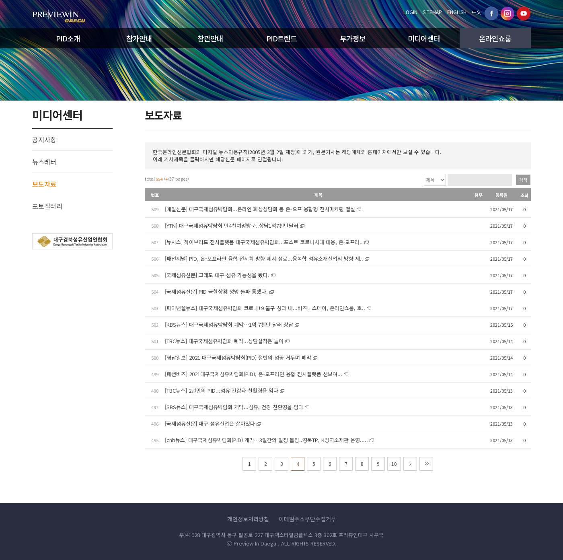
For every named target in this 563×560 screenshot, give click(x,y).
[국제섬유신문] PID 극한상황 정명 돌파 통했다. (216, 291)
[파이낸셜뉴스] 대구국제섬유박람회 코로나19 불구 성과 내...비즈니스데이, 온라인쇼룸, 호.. (265, 308)
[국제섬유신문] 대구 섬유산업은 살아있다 (210, 423)
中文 (476, 11)
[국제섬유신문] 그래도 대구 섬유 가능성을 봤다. (217, 275)
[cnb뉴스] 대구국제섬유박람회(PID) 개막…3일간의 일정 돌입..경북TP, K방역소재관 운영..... (266, 440)
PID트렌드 (281, 38)
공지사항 (44, 139)
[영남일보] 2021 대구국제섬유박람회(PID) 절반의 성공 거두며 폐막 (238, 357)
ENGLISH (456, 11)
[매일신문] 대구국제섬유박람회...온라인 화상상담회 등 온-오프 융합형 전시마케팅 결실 (260, 209)
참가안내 (139, 38)
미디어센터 (424, 38)
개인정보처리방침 (248, 519)
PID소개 (68, 38)
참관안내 (210, 38)
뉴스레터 (44, 162)
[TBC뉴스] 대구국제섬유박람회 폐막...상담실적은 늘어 (224, 341)
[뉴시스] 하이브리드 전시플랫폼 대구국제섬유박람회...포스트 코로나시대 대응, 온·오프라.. (264, 242)
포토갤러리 (47, 206)
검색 (523, 180)
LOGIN (410, 11)
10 (394, 463)
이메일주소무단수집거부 (307, 519)
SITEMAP (432, 11)
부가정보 (353, 38)
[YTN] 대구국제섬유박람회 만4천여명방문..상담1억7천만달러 (231, 225)
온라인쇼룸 (495, 38)
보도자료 (44, 184)
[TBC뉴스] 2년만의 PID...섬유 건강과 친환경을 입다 (221, 390)
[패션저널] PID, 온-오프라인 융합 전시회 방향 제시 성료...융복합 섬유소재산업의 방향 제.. (264, 258)
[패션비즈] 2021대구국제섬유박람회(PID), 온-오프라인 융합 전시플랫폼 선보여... (253, 374)
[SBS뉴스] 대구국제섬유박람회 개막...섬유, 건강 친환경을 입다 (234, 407)
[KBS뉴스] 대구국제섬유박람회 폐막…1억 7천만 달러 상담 (229, 324)
